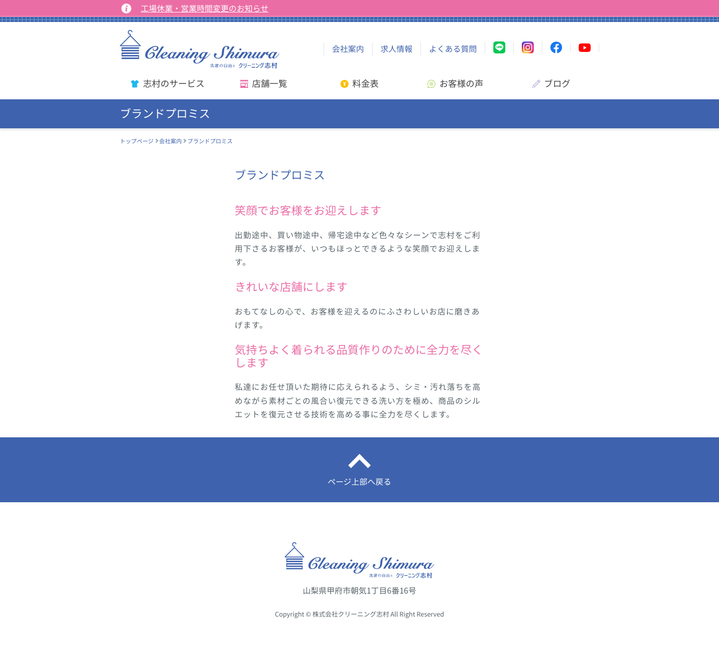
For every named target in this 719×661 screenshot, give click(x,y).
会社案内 (348, 49)
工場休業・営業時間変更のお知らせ (205, 8)
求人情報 (396, 49)
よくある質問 (453, 49)
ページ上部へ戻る (359, 482)
